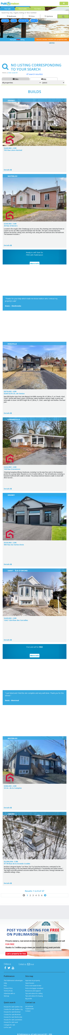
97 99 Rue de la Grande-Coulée (17, 863)
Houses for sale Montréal (12, 1012)
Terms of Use (8, 991)
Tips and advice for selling (33, 993)
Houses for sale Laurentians (13, 1020)
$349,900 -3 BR (10, 223)
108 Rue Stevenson (12, 469)
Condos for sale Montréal (12, 1015)
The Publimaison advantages (13, 980)
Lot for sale (7, 1027)
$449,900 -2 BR (10, 148)
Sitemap (6, 996)
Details (7, 170)
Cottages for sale (9, 1025)
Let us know (29, 1006)
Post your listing (17, 39)
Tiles (15, 79)
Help (5, 983)
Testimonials (29, 1009)
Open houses (29, 983)
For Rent (37, 9)
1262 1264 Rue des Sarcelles (16, 620)
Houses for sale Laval (11, 1022)
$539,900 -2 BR (10, 542)
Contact (27, 1011)
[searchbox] (34, 12)
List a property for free (16, 953)
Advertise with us (9, 993)
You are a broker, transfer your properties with (52, 40)
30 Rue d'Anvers (11, 226)
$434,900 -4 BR (10, 467)
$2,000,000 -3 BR (11, 861)
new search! (13, 72)
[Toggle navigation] (64, 3)
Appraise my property (32, 980)
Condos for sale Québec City (13, 1009)
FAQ (5, 986)
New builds (22, 9)
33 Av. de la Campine (13, 788)
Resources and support (33, 991)
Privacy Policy (8, 988)
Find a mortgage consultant (34, 988)
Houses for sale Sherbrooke (13, 1017)
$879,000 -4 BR (10, 391)
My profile (28, 999)
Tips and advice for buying (34, 996)
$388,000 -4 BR (10, 786)
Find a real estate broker (33, 986)
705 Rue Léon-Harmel (13, 150)
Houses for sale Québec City (13, 1007)
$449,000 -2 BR (10, 618)
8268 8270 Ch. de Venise (14, 393)
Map (43, 79)
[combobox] (34, 12)
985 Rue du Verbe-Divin (14, 544)
